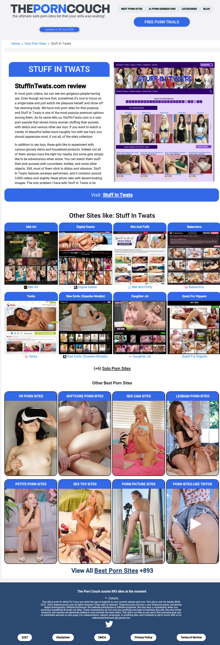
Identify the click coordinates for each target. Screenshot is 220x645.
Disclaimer (63, 637)
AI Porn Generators (162, 8)
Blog (206, 8)
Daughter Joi (140, 296)
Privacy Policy (143, 637)
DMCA (102, 637)
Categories (189, 8)
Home (15, 43)
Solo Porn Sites (35, 43)
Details (111, 598)
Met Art (31, 227)
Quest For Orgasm (194, 296)
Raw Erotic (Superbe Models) (85, 296)
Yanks (31, 296)
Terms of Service (191, 637)
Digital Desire (85, 227)
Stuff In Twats (118, 195)
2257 (25, 637)
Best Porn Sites (131, 8)
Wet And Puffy (139, 227)
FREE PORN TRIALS (162, 22)
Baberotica (194, 227)
